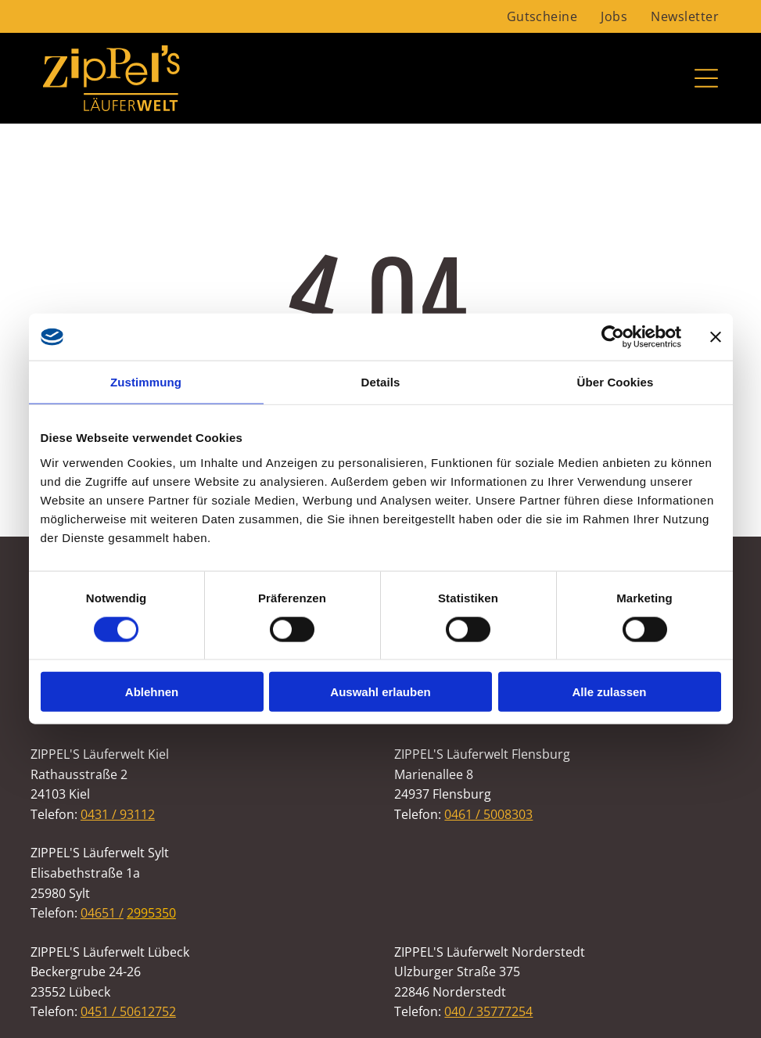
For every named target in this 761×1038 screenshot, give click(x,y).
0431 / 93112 (118, 814)
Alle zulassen (609, 692)
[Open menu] (706, 78)
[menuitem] (542, 16)
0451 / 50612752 (128, 1011)
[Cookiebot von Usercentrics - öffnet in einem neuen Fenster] (612, 337)
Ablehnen (151, 692)
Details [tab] (380, 382)
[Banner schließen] (715, 337)
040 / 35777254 (488, 1011)
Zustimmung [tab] (145, 382)
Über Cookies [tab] (615, 382)
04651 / (102, 912)
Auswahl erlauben (380, 692)
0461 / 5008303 (488, 814)
